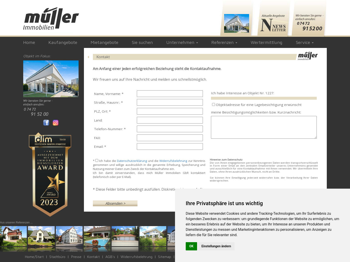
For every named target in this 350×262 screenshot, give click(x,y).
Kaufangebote (62, 42)
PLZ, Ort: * (102, 111)
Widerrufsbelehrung (173, 161)
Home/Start (34, 257)
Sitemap (164, 257)
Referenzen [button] (224, 42)
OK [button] (191, 246)
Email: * (100, 146)
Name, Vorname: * (108, 93)
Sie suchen (142, 42)
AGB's (110, 257)
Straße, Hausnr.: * (108, 102)
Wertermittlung (266, 42)
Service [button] (305, 42)
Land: (98, 120)
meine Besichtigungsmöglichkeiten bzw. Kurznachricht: (256, 112)
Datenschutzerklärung (132, 161)
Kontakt (93, 257)
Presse (76, 257)
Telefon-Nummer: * (110, 129)
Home (29, 42)
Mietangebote (104, 42)
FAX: (97, 138)
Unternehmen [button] (182, 42)
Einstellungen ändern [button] (216, 246)
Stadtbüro (57, 257)
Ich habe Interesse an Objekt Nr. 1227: (242, 93)
